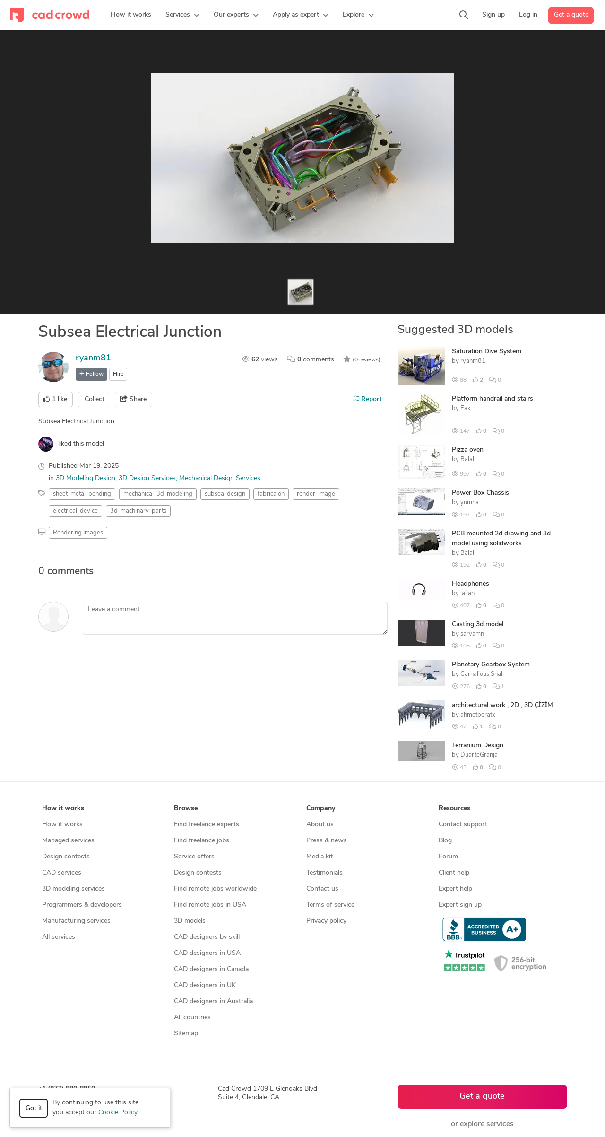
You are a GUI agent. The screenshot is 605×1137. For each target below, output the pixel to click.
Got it (34, 1108)
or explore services (482, 1124)
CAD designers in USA (207, 953)
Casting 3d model (477, 624)
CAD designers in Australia (213, 1001)
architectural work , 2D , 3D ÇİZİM (502, 705)
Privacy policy (326, 921)
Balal (467, 459)
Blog (445, 840)
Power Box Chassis (480, 493)
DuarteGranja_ (480, 755)
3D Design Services (147, 478)
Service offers (194, 856)
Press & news (326, 840)
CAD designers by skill (207, 937)
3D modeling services (73, 888)
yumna (469, 502)
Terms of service (330, 905)
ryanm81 (93, 358)
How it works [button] (63, 808)
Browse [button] (186, 808)
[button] (182, 15)
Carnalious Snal (481, 674)
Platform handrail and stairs (492, 398)
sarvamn (472, 634)
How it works (62, 824)
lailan (467, 593)
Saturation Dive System (486, 351)
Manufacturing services (76, 921)
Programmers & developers (82, 905)
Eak (465, 408)
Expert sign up (460, 905)
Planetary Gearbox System (491, 664)
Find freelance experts (206, 824)
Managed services (68, 840)
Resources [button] (454, 808)
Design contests (66, 856)
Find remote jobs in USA (210, 905)
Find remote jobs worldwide (215, 888)
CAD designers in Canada (211, 969)
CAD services (61, 872)
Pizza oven (468, 450)
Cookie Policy (117, 1112)
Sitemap (186, 1033)
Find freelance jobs (201, 840)
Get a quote (571, 14)
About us (320, 824)
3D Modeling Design (85, 478)
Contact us (322, 888)
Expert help (455, 888)
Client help (454, 872)
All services (58, 937)
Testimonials (324, 872)
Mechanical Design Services (219, 478)
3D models (190, 921)
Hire (118, 374)
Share (133, 399)
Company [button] (320, 808)
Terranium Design (477, 745)
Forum (448, 856)
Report (368, 399)
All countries (192, 1017)
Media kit (319, 856)
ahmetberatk (477, 715)
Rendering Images (78, 533)
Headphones (470, 583)
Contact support (463, 824)
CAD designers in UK (205, 985)
